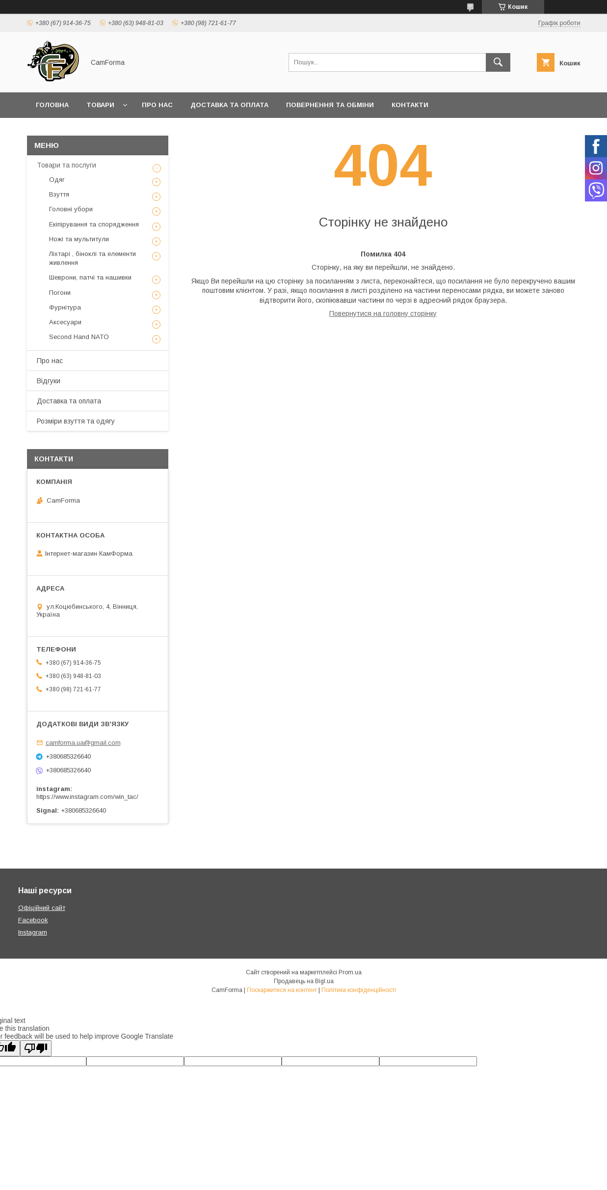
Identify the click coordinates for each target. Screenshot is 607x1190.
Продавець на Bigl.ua (304, 981)
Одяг (57, 179)
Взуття (59, 194)
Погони (60, 292)
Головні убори (71, 209)
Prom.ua (350, 972)
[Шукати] (498, 62)
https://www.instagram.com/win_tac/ (87, 796)
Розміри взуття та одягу (76, 421)
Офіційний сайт (41, 907)
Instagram (32, 932)
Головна (52, 105)
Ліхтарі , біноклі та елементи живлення (92, 258)
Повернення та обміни (330, 105)
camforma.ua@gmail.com (83, 742)
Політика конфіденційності (358, 990)
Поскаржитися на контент (282, 990)
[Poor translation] (36, 1048)
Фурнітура (65, 307)
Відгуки (48, 381)
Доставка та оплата (229, 105)
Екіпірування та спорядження (94, 224)
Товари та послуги (66, 165)
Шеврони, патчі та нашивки (90, 277)
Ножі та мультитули (79, 239)
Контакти (410, 105)
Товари (100, 105)
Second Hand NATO (79, 336)
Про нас (157, 105)
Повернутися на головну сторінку (383, 313)
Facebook (33, 920)
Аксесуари (65, 322)
